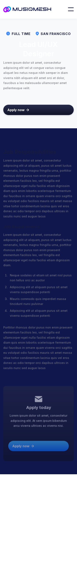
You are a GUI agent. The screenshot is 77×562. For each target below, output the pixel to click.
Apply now (18, 110)
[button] (71, 9)
